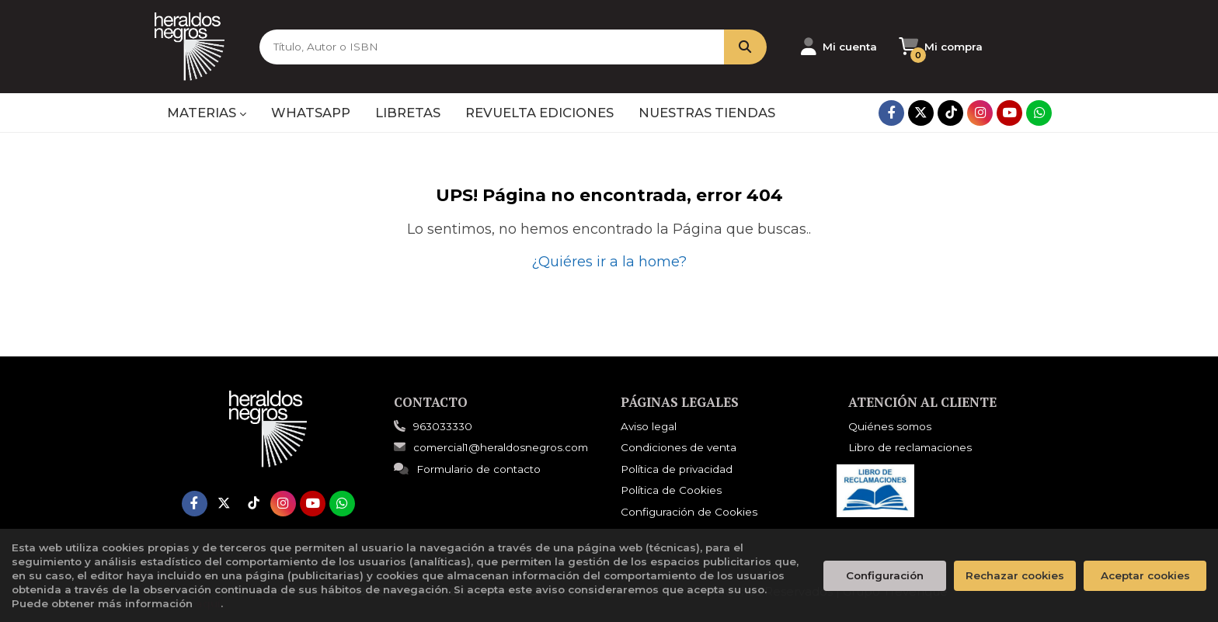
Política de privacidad (677, 469)
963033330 (442, 426)
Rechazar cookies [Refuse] (1015, 575)
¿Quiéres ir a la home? (609, 261)
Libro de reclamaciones (910, 447)
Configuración (885, 575)
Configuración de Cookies (689, 512)
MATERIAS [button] (206, 112)
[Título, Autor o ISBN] (491, 47)
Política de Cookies (671, 490)
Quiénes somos (889, 426)
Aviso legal (649, 426)
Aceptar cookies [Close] (1145, 575)
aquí (208, 603)
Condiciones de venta (678, 447)
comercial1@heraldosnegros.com (491, 447)
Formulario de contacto (467, 469)
